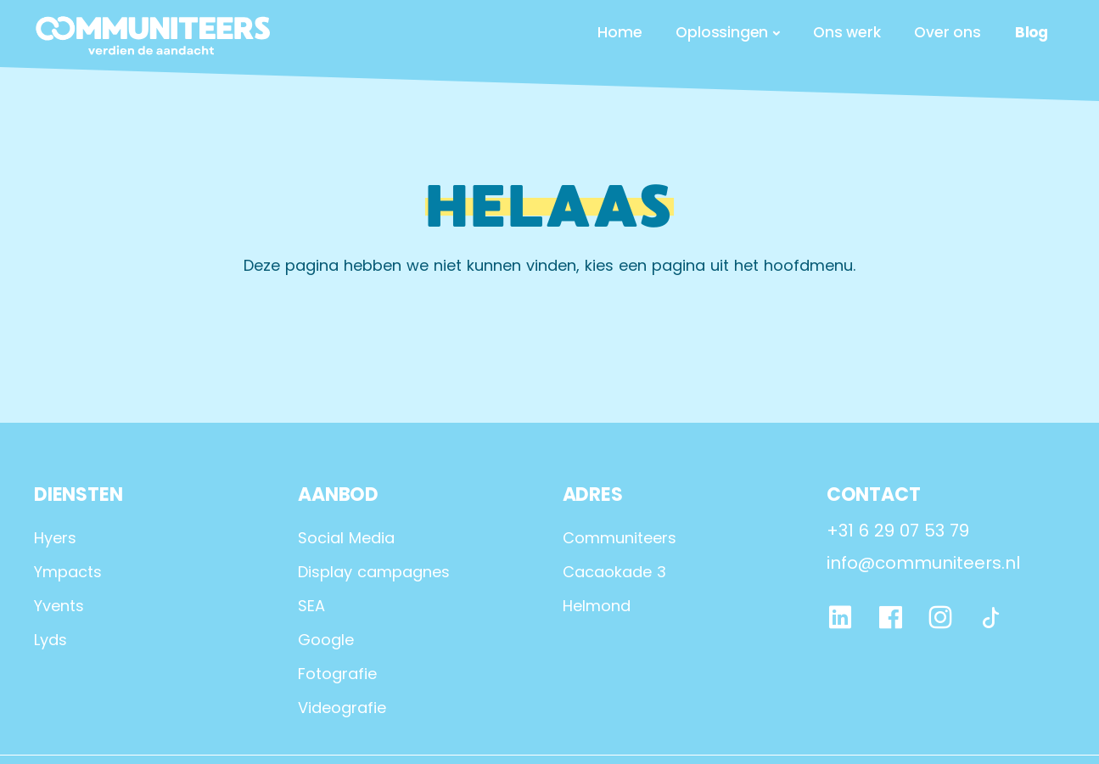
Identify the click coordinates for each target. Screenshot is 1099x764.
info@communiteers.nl (923, 563)
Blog (1031, 32)
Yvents (59, 605)
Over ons (947, 32)
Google (326, 639)
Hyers (55, 537)
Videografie (342, 707)
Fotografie (337, 673)
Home (619, 32)
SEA (311, 605)
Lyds (50, 639)
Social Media (346, 537)
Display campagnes (374, 571)
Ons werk (846, 32)
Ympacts (68, 571)
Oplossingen (722, 32)
